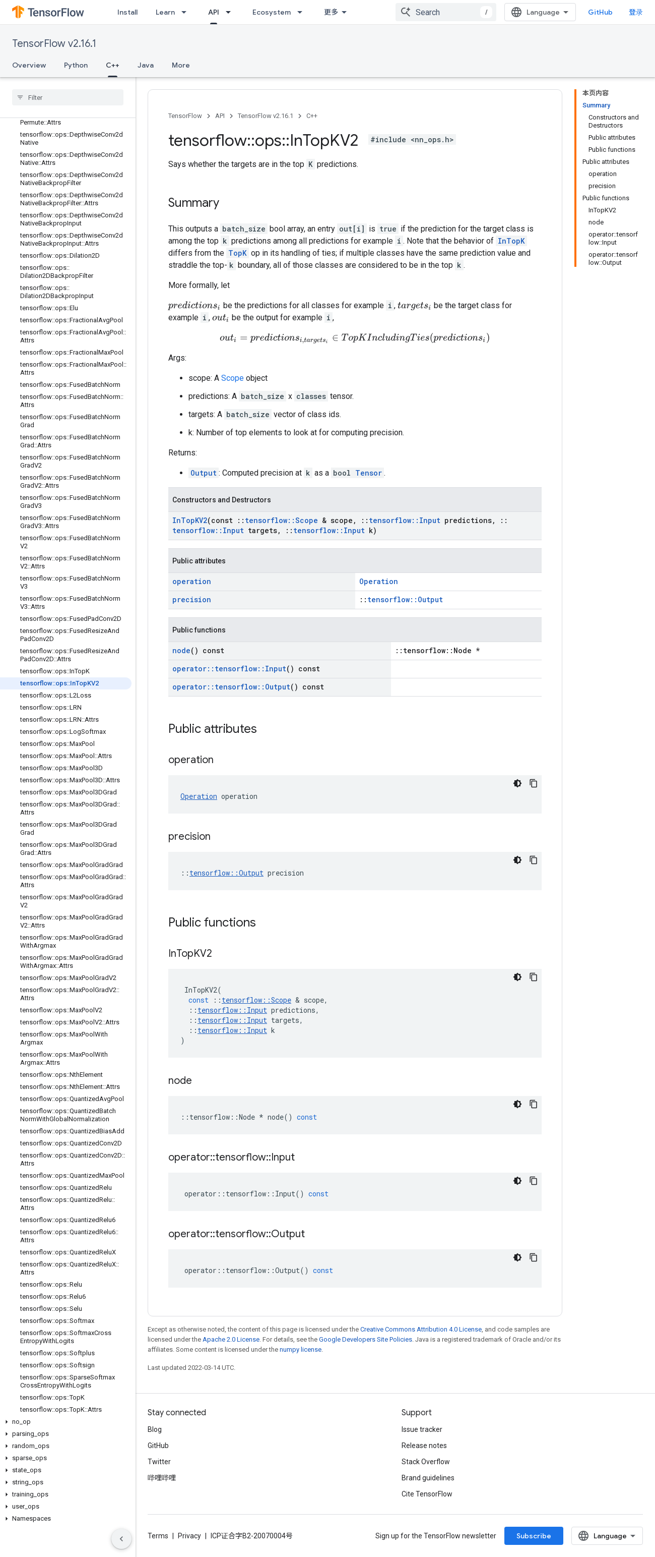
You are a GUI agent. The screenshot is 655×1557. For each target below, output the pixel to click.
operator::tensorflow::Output (231, 691)
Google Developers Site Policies (365, 1343)
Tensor (368, 477)
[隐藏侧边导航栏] (121, 1539)
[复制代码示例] (534, 787)
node (181, 654)
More (181, 65)
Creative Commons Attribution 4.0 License (421, 1333)
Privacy (189, 1540)
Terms (158, 1540)
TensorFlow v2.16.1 (54, 43)
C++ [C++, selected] (112, 65)
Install (127, 12)
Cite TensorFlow (427, 1498)
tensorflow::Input (404, 524)
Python (76, 65)
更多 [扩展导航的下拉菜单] (331, 12)
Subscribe (533, 1539)
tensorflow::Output (405, 603)
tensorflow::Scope (281, 524)
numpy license (300, 1353)
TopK (237, 253)
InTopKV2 (189, 524)
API (220, 116)
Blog (155, 1433)
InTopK (511, 241)
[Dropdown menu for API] (231, 12)
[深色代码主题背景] (517, 787)
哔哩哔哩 (162, 1482)
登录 (636, 12)
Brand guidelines (428, 1482)
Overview (29, 65)
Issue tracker (422, 1433)
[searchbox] (67, 97)
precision (191, 603)
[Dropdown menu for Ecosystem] (303, 12)
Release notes (424, 1450)
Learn (165, 12)
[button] (66, 1422)
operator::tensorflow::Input (229, 672)
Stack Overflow (426, 1466)
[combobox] (446, 12)
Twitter (159, 1466)
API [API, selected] (213, 12)
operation (191, 585)
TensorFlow (185, 116)
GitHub (600, 12)
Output (203, 477)
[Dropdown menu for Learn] (187, 12)
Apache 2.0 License (231, 1343)
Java (146, 65)
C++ (311, 116)
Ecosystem (271, 12)
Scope (232, 382)
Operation (378, 585)
